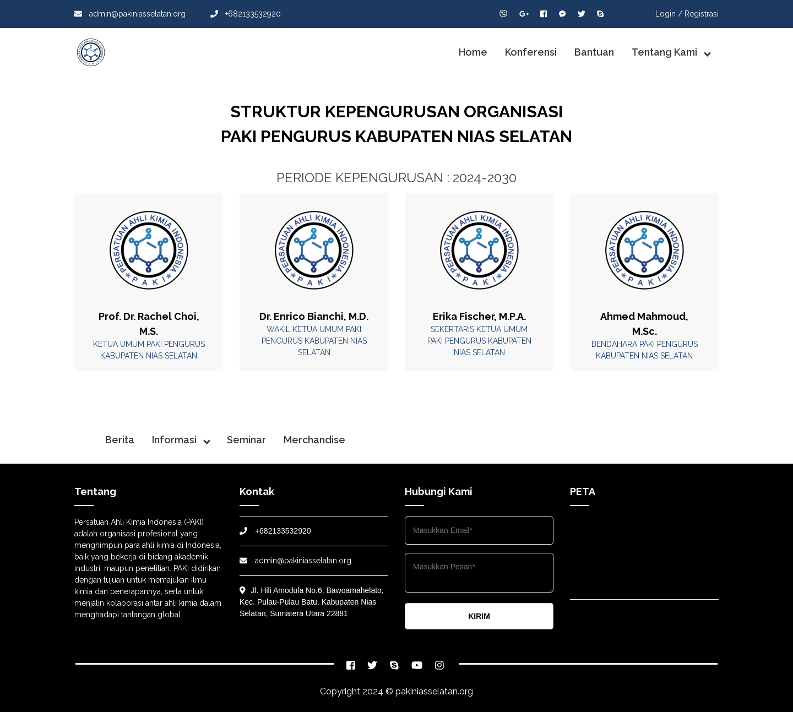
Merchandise (314, 439)
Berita (119, 439)
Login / (668, 13)
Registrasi (702, 13)
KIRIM (479, 616)
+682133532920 (245, 13)
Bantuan (594, 52)
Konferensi (531, 52)
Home (473, 52)
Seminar (246, 439)
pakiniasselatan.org (434, 691)
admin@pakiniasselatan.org (130, 13)
